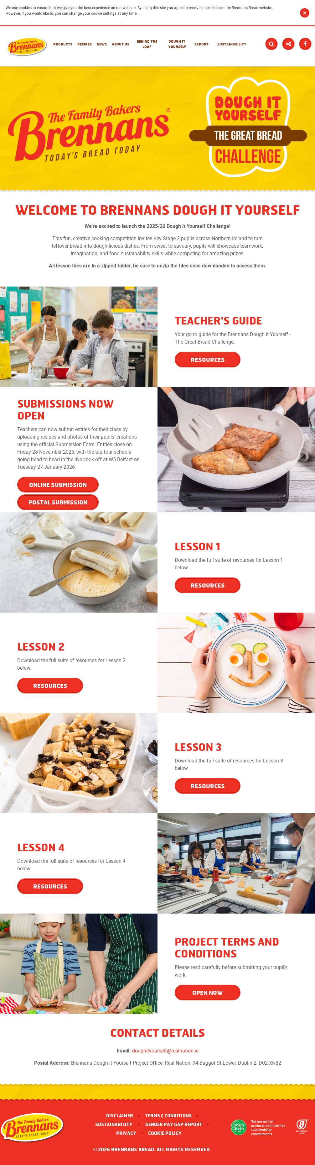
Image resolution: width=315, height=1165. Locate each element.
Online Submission (58, 484)
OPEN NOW (207, 992)
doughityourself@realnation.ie (165, 1050)
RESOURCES (208, 359)
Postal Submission (57, 502)
